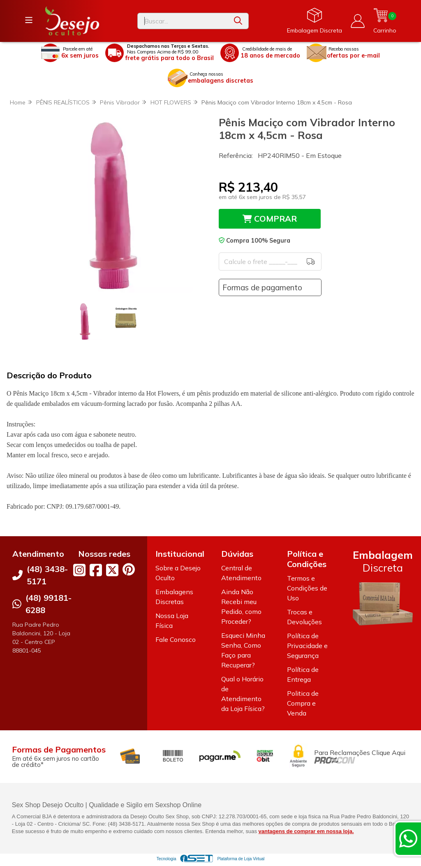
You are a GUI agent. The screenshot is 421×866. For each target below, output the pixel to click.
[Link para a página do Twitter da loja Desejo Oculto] (112, 570)
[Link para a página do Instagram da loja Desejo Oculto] (79, 570)
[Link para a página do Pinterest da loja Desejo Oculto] (129, 569)
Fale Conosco (175, 639)
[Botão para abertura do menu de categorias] (29, 20)
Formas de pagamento (262, 287)
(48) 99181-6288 (48, 604)
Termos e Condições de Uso (307, 588)
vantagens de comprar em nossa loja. (306, 831)
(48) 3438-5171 (47, 575)
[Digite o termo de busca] (182, 21)
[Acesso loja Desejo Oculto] (357, 21)
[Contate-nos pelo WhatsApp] (408, 838)
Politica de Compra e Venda (303, 703)
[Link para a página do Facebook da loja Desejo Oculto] (96, 570)
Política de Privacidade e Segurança (307, 646)
